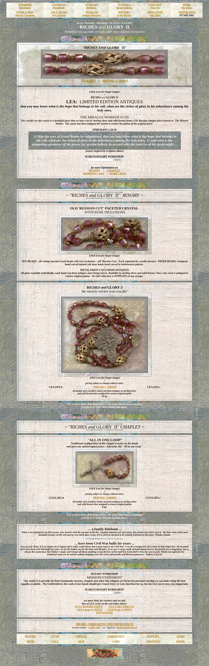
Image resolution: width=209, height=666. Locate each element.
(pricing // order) (115, 80)
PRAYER (30, 636)
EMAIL (180, 641)
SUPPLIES (124, 4)
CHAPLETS (59, 4)
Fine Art (155, 7)
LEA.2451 (88, 80)
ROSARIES (25, 4)
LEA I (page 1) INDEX (89, 609)
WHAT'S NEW (25, 12)
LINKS (181, 636)
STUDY (55, 636)
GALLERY (155, 4)
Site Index (186, 7)
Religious (92, 7)
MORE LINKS (117, 173)
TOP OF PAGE (104, 612)
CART (116, 641)
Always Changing (25, 15)
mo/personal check (127, 627)
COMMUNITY (116, 636)
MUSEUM (92, 12)
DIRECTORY (155, 12)
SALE (55, 641)
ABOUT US (153, 641)
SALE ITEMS (59, 12)
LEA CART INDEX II (121, 606)
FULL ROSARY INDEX (89, 606)
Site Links (155, 15)
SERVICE (81, 636)
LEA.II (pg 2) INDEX (120, 609)
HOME (187, 4)
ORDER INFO (187, 12)
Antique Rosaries (91, 15)
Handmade (25, 7)
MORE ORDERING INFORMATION (104, 624)
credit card (94, 627)
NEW (81, 641)
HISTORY (124, 12)
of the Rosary (124, 15)
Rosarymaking (124, 7)
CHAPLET (113, 170)
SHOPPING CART (94, 173)
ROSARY (94, 170)
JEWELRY (91, 4)
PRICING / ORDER (105, 387)
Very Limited (59, 15)
